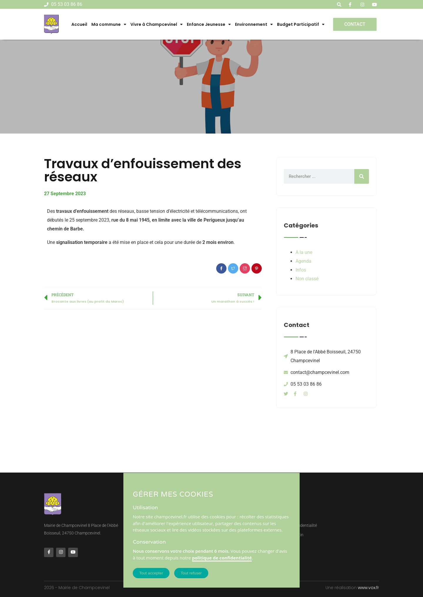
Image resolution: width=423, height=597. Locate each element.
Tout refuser (191, 573)
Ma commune (108, 24)
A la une (304, 252)
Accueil (79, 24)
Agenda (303, 261)
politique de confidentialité (222, 558)
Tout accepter (151, 573)
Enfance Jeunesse (209, 24)
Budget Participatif (301, 24)
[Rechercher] (361, 176)
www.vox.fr (368, 588)
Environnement (254, 24)
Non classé (307, 278)
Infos (301, 270)
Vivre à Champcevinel (156, 24)
